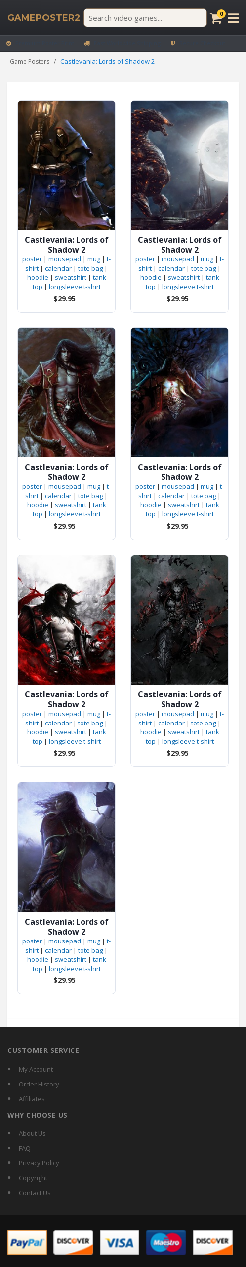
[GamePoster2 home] (44, 17)
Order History (39, 1084)
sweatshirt (70, 277)
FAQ (25, 1148)
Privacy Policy (39, 1162)
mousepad (64, 258)
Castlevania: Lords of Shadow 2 (67, 244)
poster (32, 258)
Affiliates (32, 1098)
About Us (32, 1133)
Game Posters (29, 61)
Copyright (33, 1177)
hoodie (37, 277)
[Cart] (216, 18)
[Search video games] (145, 17)
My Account (36, 1069)
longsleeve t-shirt (75, 286)
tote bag (90, 268)
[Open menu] (233, 18)
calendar (58, 268)
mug (93, 258)
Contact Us (35, 1192)
